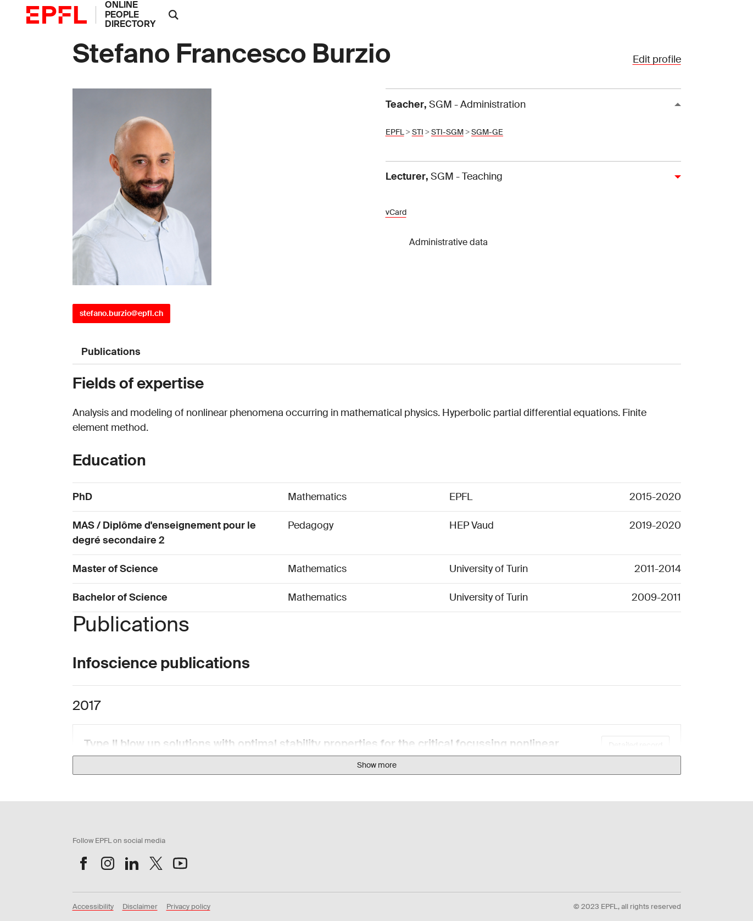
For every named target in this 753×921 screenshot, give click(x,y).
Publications (111, 351)
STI (417, 132)
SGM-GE (487, 132)
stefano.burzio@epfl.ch (121, 313)
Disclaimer (140, 906)
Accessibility (93, 906)
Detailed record (635, 745)
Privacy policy (188, 906)
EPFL (395, 132)
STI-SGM (447, 132)
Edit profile (657, 59)
